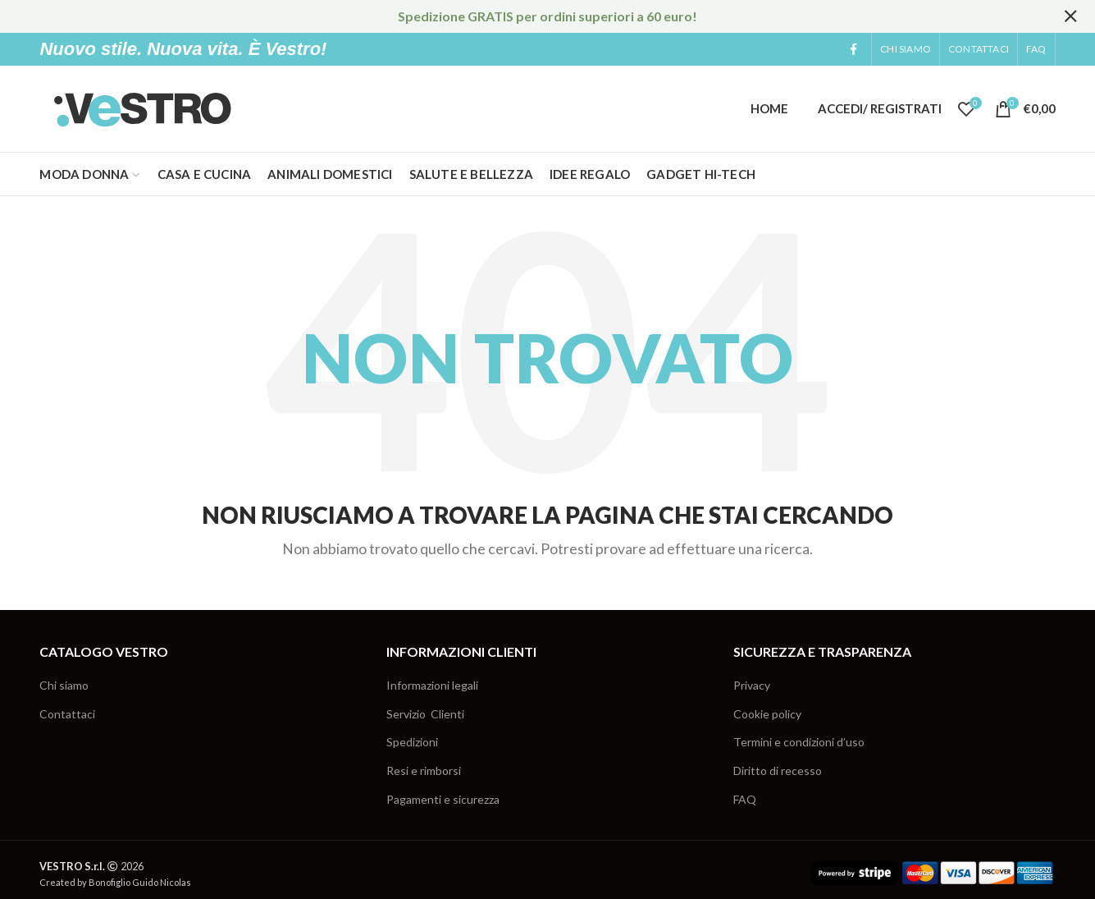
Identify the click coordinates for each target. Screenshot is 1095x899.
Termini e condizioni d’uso (799, 742)
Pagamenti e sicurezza (443, 799)
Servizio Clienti (425, 714)
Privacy (751, 685)
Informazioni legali (432, 685)
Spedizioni (412, 742)
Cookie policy (767, 714)
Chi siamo (64, 685)
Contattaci (67, 714)
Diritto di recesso (777, 770)
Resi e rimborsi (423, 770)
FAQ (744, 799)
